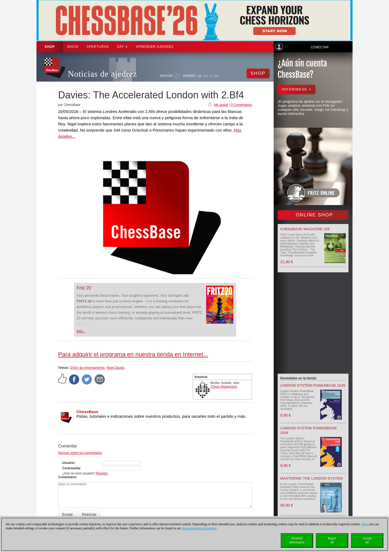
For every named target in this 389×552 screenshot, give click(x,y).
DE (199, 76)
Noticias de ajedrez (102, 74)
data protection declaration (199, 528)
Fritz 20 (84, 288)
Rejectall (332, 540)
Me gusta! (221, 105)
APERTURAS (98, 47)
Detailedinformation (297, 540)
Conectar (319, 47)
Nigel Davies (115, 368)
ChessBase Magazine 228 (305, 229)
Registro (102, 473)
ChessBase (87, 411)
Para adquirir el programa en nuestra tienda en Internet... (133, 354)
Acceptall (367, 540)
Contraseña (71, 468)
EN (205, 76)
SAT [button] (122, 47)
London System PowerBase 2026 (313, 385)
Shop (50, 47)
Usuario (68, 463)
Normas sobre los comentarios (80, 453)
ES (211, 76)
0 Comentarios (241, 105)
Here (364, 524)
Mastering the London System (311, 478)
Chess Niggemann (224, 387)
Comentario (67, 477)
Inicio (73, 47)
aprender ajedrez (154, 47)
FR (217, 76)
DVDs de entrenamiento (87, 368)
